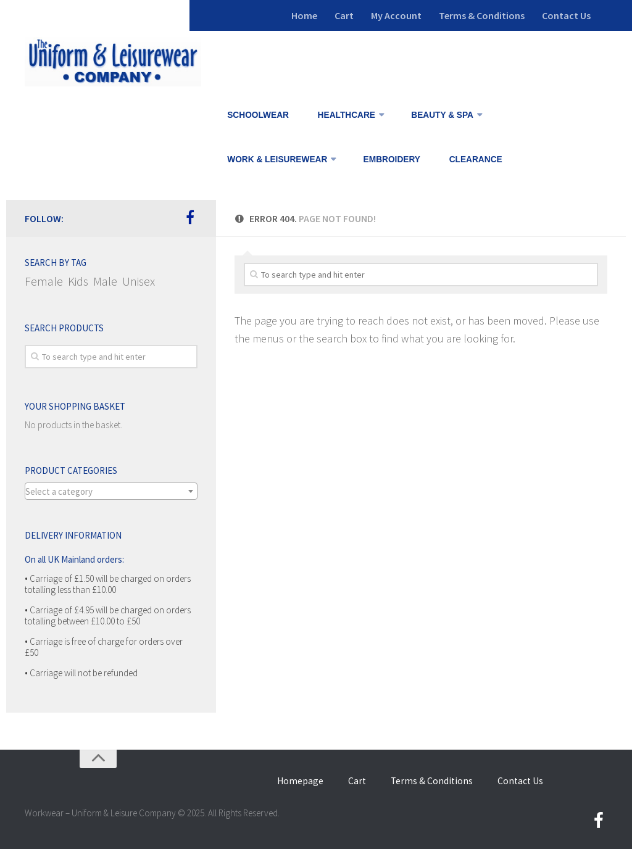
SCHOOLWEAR (258, 115)
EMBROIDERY (392, 159)
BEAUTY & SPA (441, 115)
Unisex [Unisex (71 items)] (138, 281)
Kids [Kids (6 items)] (78, 281)
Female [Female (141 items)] (44, 281)
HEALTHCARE (344, 115)
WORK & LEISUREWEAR (277, 159)
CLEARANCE (474, 159)
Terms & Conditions (482, 15)
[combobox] (111, 491)
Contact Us (566, 15)
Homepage (309, 780)
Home (304, 15)
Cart (344, 15)
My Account (396, 15)
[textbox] (111, 491)
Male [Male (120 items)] (105, 281)
